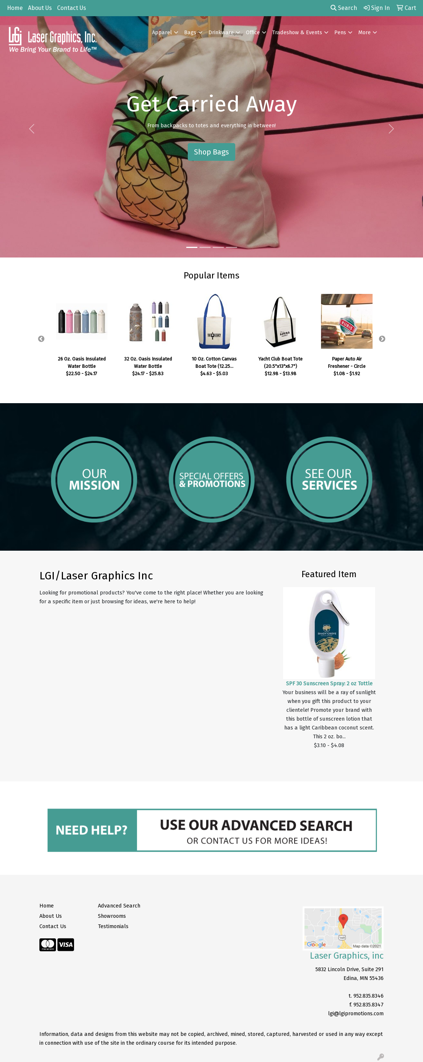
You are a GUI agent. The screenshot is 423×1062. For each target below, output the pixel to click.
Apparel (162, 32)
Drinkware (221, 32)
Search (344, 7)
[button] (31, 128)
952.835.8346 (368, 995)
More (364, 32)
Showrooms (112, 916)
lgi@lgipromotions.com (356, 1013)
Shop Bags (211, 152)
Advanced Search (119, 905)
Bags (190, 32)
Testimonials (113, 926)
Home (15, 7)
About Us (40, 7)
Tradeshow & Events (297, 32)
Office (253, 32)
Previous (41, 339)
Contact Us (71, 7)
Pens (340, 32)
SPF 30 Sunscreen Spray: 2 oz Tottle (329, 683)
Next (382, 339)
